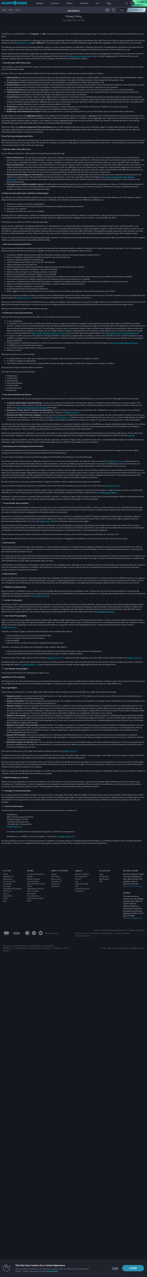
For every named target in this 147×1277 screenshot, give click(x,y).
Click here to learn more (132, 887)
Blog (4, 901)
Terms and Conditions (108, 492)
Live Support (81, 877)
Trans (18, 10)
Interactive (7, 884)
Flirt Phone (7, 891)
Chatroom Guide (81, 884)
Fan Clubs (7, 887)
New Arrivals (56, 879)
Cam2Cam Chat (9, 882)
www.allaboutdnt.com (105, 612)
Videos (54, 874)
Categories (55, 884)
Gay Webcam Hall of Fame (35, 900)
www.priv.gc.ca (45, 521)
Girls (4, 10)
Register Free (8, 877)
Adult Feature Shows (35, 889)
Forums (78, 879)
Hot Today (55, 877)
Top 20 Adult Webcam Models (35, 875)
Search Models (33, 882)
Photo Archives (33, 891)
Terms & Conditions (82, 936)
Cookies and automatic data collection (31, 407)
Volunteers (55, 887)
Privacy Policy (80, 934)
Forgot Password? (82, 889)
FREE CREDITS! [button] (74, 11)
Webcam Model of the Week (36, 885)
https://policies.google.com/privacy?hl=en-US (50, 333)
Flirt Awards (31, 894)
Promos (6, 894)
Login (101, 874)
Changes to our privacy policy (79, 56)
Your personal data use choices (125, 343)
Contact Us (79, 891)
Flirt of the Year (33, 896)
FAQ (76, 887)
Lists (77, 882)
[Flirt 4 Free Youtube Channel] (41, 934)
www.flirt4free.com (24, 43)
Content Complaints (121, 934)
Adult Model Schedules (12, 889)
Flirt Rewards (104, 879)
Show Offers (8, 896)
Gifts (101, 882)
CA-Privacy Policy (93, 934)
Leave (107, 1268)
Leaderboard (56, 882)
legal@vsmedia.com (24, 298)
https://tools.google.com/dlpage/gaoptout (122, 333)
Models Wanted (33, 879)
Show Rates (8, 879)
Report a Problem (82, 874)
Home (5, 874)
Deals (5, 899)
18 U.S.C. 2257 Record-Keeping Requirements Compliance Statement (118, 931)
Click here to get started (132, 919)
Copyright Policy (107, 934)
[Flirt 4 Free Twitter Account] (27, 934)
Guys (11, 10)
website (131, 435)
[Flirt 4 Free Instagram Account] (34, 934)
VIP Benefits (104, 877)
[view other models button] (15, 3)
